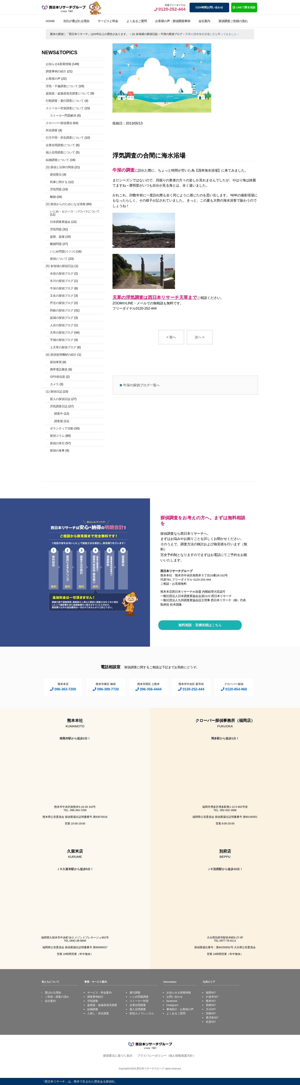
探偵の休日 (57, 443)
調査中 (58, 413)
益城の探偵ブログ (61, 317)
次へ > (199, 337)
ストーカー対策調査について (65, 108)
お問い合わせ (174, 996)
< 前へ (171, 337)
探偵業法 (56, 174)
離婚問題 (56, 244)
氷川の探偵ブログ (61, 280)
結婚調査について (57, 160)
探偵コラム (57, 435)
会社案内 (204, 21)
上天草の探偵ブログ (63, 347)
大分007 (211, 1009)
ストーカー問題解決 (63, 115)
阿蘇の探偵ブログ (61, 310)
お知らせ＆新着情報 (178, 992)
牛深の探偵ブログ (61, 288)
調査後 (58, 421)
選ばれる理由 (53, 992)
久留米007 (212, 996)
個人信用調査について (60, 152)
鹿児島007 (212, 1017)
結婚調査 (92, 1009)
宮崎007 (211, 1013)
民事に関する (59, 182)
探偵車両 (56, 362)
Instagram (172, 1005)
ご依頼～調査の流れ (57, 996)
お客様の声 (53, 78)
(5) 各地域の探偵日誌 (60, 266)
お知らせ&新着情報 (58, 64)
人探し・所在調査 (98, 1013)
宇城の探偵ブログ (61, 339)
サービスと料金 (108, 21)
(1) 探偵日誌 (54, 391)
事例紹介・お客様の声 (180, 1009)
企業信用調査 (138, 1005)
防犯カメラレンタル (142, 1013)
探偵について (59, 258)
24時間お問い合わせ (209, 7)
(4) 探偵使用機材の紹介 (61, 354)
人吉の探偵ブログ (61, 325)
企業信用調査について (60, 145)
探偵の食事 (57, 450)
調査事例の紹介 (56, 71)
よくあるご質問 (136, 21)
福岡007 (211, 992)
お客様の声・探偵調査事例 (172, 21)
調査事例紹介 (95, 996)
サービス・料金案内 (99, 992)
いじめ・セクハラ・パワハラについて (75, 211)
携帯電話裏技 (59, 369)
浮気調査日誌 (59, 406)
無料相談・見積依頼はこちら (200, 625)
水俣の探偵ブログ (61, 273)
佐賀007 (211, 1021)
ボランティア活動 (61, 428)
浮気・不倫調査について (62, 86)
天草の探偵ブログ (61, 332)
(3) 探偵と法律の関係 (60, 167)
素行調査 (135, 992)
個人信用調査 (138, 1009)
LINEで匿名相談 (244, 7)
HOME (50, 21)
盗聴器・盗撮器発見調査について (68, 93)
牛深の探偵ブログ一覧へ (141, 385)
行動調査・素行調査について (65, 100)
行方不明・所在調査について (65, 137)
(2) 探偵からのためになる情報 (65, 204)
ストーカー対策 (139, 1000)
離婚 (53, 196)
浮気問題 (56, 189)
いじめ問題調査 (139, 996)
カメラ (54, 384)
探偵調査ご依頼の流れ (233, 21)
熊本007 (211, 1000)
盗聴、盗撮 (57, 236)
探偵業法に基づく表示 (117, 1055)
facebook (171, 1000)
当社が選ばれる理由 (76, 21)
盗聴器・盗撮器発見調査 (102, 1005)
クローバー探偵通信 (59, 123)
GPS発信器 (57, 376)
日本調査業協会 (60, 221)
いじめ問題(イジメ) (62, 251)
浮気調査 (92, 1000)
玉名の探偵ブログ (61, 295)
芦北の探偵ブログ (61, 303)
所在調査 (52, 130)
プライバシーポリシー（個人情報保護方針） (166, 1055)
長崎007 (211, 1005)
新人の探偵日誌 (60, 399)
